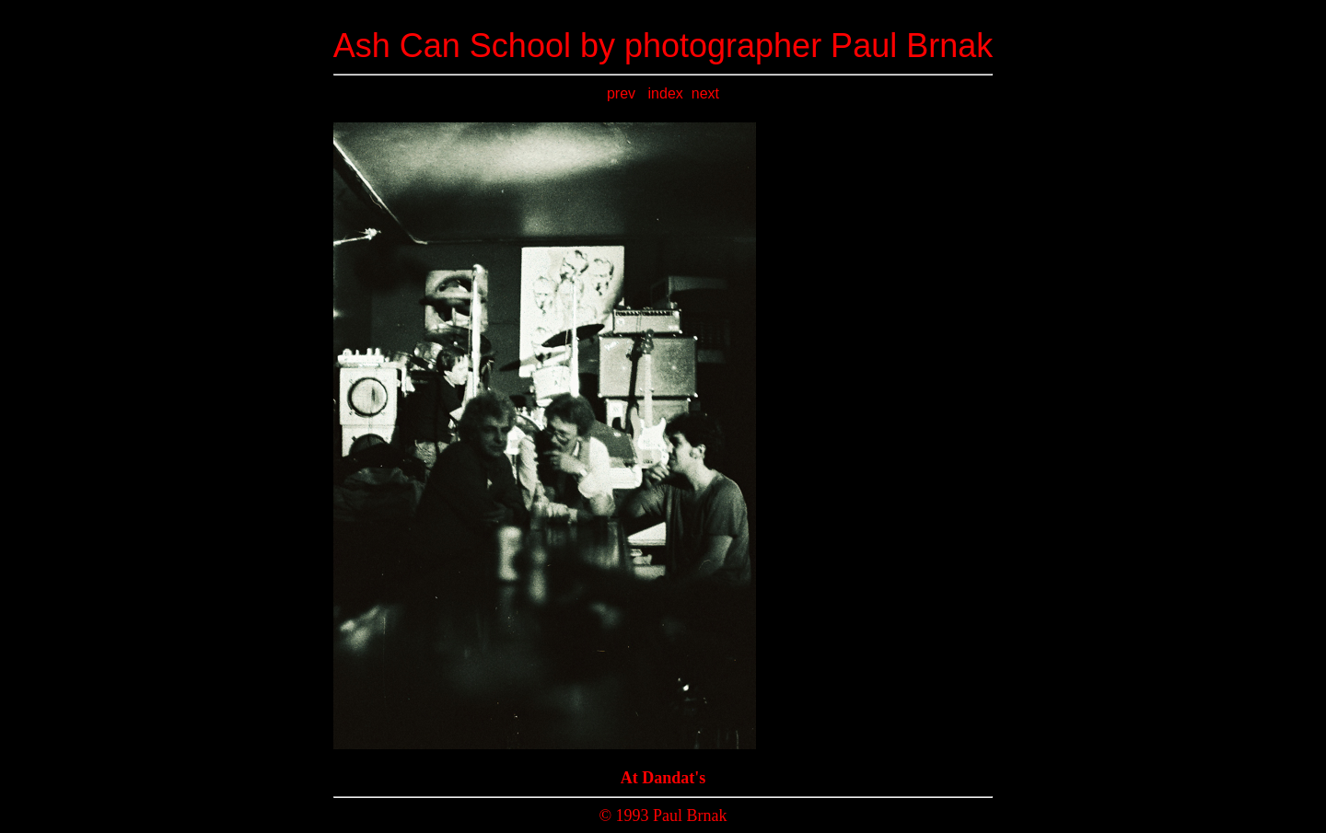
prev (623, 93)
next (705, 93)
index (665, 93)
